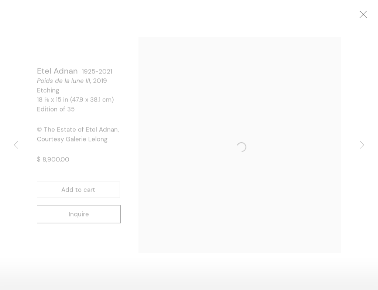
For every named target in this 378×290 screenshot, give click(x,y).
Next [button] (362, 145)
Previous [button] (16, 145)
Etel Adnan (57, 72)
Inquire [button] (79, 216)
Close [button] (370, 16)
